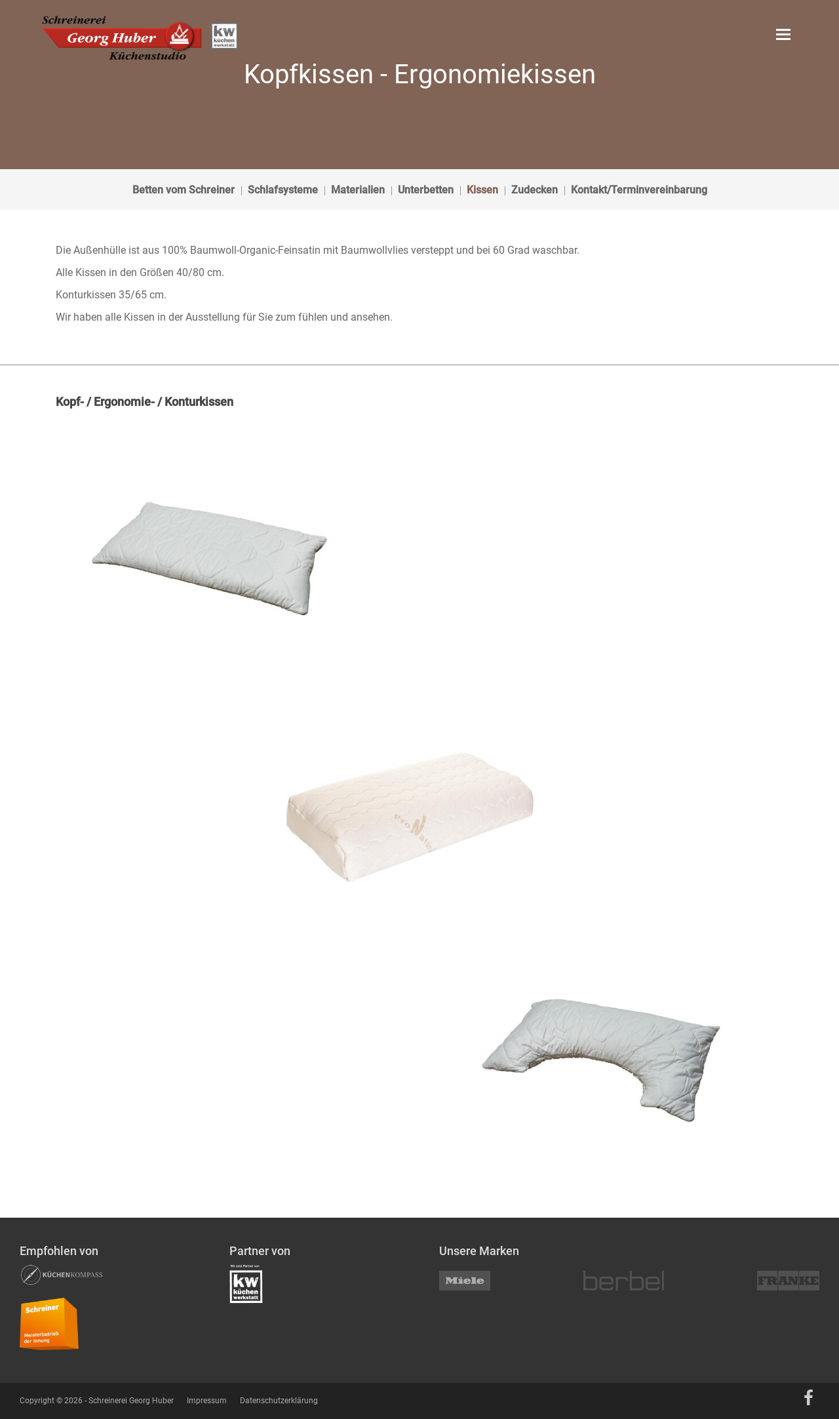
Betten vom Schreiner (183, 190)
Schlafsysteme (283, 190)
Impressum (207, 1400)
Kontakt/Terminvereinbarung (639, 190)
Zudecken (534, 190)
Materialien (358, 190)
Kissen (482, 190)
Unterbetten (426, 190)
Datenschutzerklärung (279, 1400)
